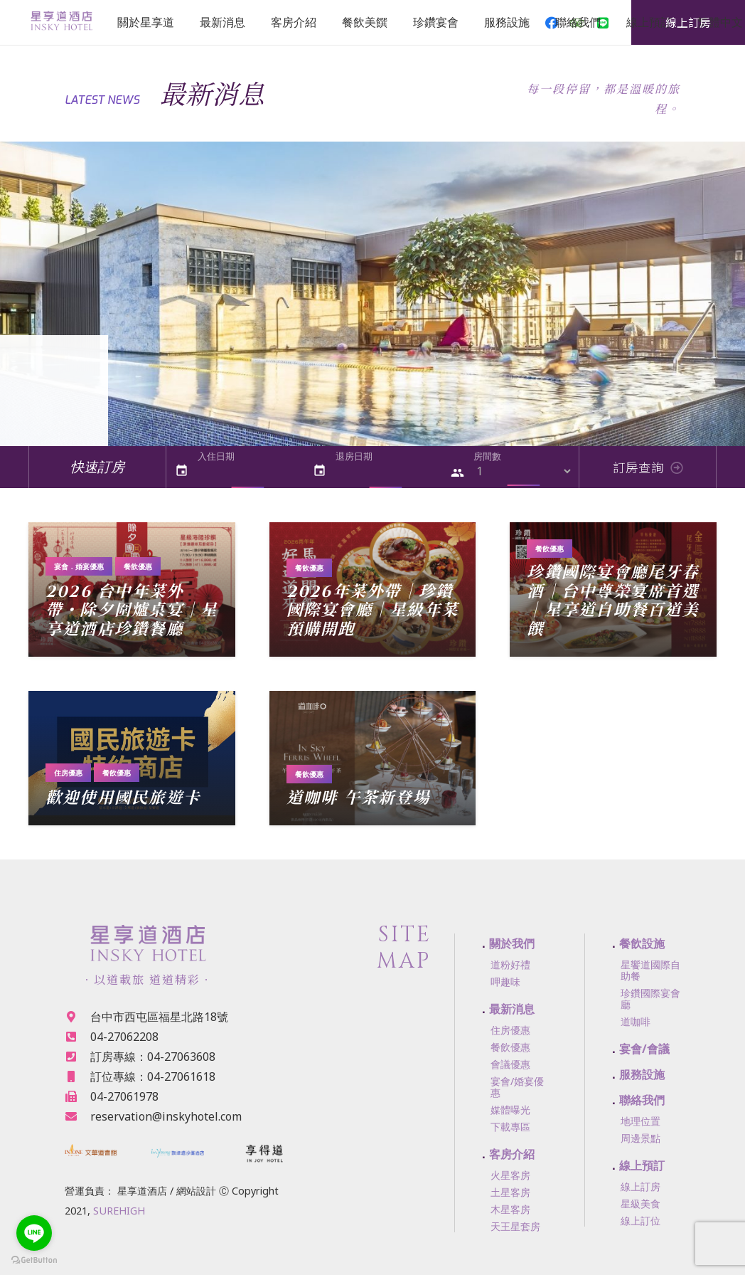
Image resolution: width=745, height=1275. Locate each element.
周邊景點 (640, 1138)
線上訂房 (640, 1186)
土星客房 (510, 1192)
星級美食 (640, 1203)
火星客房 (510, 1175)
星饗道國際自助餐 (650, 970)
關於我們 (512, 943)
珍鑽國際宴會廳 (650, 998)
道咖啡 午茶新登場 (358, 798)
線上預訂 (642, 1165)
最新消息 (512, 1009)
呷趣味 (505, 981)
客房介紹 (512, 1154)
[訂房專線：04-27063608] (77, 1056)
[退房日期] (386, 471)
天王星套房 (515, 1226)
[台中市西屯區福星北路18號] (77, 1016)
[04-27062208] (77, 1036)
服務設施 (642, 1074)
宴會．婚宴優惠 (79, 566)
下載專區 (510, 1126)
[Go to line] (34, 1233)
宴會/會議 (644, 1049)
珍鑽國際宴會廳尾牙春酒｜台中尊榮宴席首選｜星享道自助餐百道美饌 (613, 601)
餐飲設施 (642, 943)
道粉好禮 (510, 964)
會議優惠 (510, 1064)
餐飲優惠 (138, 566)
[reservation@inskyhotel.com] (77, 1116)
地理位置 (640, 1121)
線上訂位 (640, 1220)
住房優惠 (68, 773)
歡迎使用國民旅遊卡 (122, 798)
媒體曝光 (510, 1109)
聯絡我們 (642, 1100)
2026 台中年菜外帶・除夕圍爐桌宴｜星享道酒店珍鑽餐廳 (131, 611)
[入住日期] (248, 471)
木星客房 (510, 1209)
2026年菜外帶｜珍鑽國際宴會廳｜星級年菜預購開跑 (372, 611)
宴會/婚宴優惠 (517, 1086)
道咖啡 (635, 1021)
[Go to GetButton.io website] (34, 1260)
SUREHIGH (119, 1210)
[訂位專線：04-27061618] (77, 1076)
